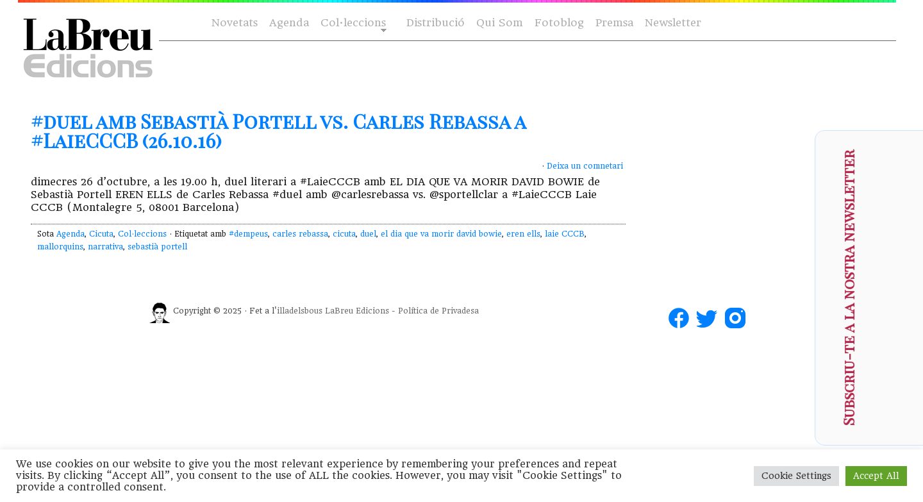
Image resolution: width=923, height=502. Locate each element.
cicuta (344, 234)
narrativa (105, 246)
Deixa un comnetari (585, 166)
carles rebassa (300, 234)
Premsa (614, 23)
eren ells (523, 234)
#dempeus (248, 234)
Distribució (435, 23)
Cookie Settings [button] (796, 476)
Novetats (235, 23)
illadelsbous (299, 310)
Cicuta (101, 234)
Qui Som (499, 23)
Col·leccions (352, 23)
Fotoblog (559, 23)
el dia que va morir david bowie (441, 234)
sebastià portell (157, 246)
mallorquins (60, 246)
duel (368, 234)
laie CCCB (565, 234)
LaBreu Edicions (357, 310)
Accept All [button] (876, 476)
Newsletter (673, 23)
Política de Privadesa (438, 310)
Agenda (289, 23)
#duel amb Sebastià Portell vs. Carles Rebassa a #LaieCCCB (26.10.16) (278, 130)
